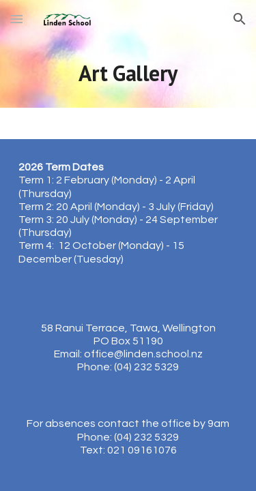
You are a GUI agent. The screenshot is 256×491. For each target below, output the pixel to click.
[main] (128, 73)
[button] (16, 19)
